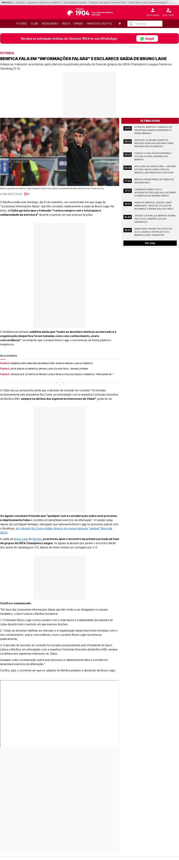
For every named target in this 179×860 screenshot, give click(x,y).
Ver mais (150, 243)
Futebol (22, 23)
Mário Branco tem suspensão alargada (148, 2)
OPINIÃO (78, 23)
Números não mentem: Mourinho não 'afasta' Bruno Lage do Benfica (51, 363)
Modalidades (50, 23)
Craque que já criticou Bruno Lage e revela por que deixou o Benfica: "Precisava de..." (62, 374)
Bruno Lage (21, 539)
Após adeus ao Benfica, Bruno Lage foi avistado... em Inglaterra (49, 368)
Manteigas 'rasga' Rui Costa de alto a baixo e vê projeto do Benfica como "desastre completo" (153, 232)
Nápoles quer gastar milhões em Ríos (108, 2)
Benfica (37, 539)
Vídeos (66, 23)
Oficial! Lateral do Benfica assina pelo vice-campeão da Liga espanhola (155, 218)
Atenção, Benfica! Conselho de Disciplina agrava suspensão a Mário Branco (153, 130)
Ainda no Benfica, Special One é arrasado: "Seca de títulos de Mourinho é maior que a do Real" (154, 205)
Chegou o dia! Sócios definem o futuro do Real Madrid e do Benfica (153, 156)
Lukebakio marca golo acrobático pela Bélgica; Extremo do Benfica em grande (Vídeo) (155, 192)
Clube (34, 23)
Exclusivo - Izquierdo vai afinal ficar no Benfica (38, 2)
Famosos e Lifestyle (99, 23)
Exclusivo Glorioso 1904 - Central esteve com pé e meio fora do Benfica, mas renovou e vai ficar (155, 169)
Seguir (147, 38)
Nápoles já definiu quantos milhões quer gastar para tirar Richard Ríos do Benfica (154, 143)
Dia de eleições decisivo (75, 2)
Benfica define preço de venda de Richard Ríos (154, 181)
